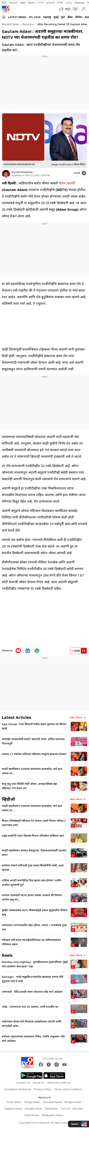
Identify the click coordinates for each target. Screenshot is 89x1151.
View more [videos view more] (77, 799)
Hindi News (13, 1102)
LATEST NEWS (17, 17)
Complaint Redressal (17, 1089)
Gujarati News (13, 1108)
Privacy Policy (42, 1089)
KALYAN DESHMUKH (22, 172)
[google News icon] (27, 650)
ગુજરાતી (50, 2)
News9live (51, 1108)
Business (28, 24)
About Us (38, 1082)
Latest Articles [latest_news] (16, 717)
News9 (13, 2)
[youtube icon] (18, 650)
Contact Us (23, 1082)
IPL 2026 (35, 17)
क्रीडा (70, 17)
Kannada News (52, 1102)
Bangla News (72, 1102)
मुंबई (56, 17)
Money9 (78, 1108)
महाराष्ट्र (47, 17)
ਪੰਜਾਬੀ (60, 2)
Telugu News (32, 1102)
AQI (67, 9)
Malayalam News (52, 1115)
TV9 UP (65, 1108)
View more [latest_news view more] (77, 717)
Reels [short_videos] (7, 955)
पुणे (63, 17)
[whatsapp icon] (36, 650)
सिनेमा (78, 17)
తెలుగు (31, 2)
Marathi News (10, 24)
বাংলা (40, 2)
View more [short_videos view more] (77, 955)
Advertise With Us (59, 1082)
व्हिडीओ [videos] (8, 799)
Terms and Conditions (68, 1089)
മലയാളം (79, 2)
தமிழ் (69, 2)
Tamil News (31, 1115)
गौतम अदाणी (67, 183)
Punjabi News (33, 1108)
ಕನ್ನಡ (22, 2)
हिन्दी (4, 2)
